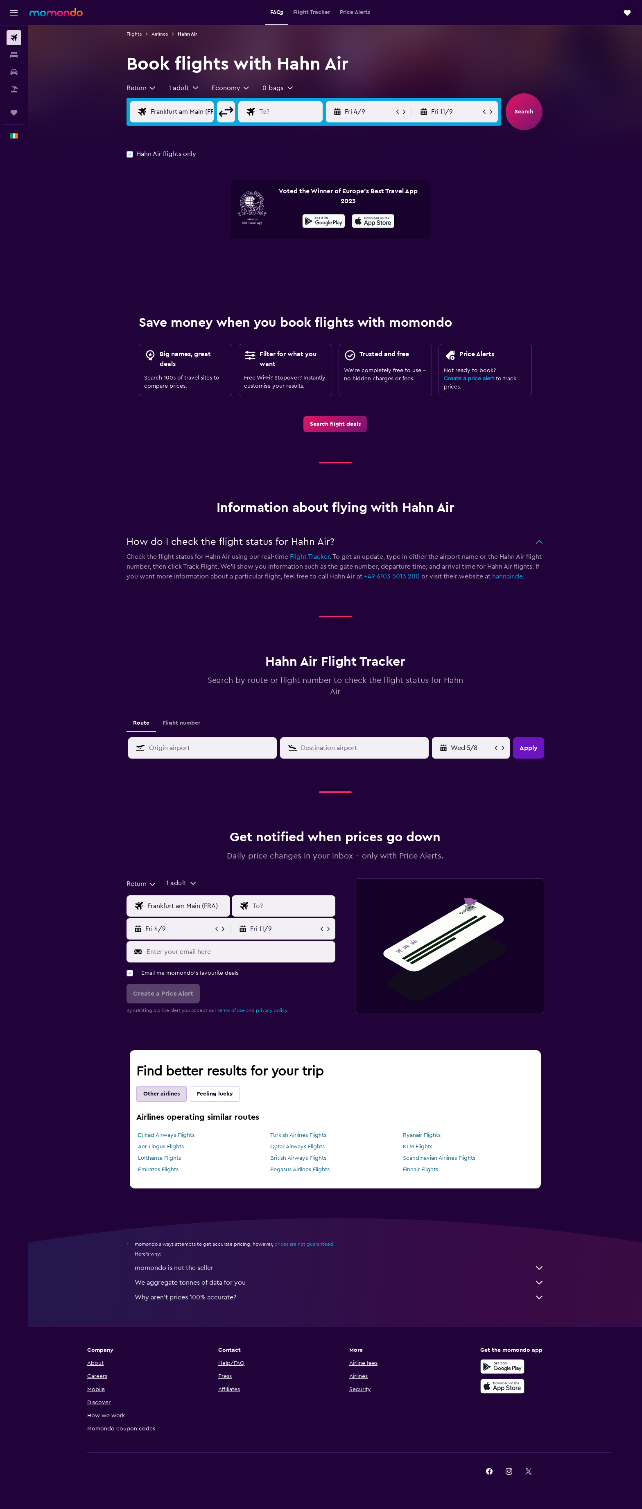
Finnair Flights (420, 1169)
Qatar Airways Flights (297, 1147)
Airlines (159, 34)
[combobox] (141, 88)
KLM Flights (417, 1147)
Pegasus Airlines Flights (300, 1169)
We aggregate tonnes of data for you (339, 1283)
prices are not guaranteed (303, 1244)
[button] (14, 13)
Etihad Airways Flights (166, 1135)
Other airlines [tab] (161, 1094)
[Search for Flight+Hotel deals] (14, 89)
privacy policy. (272, 1010)
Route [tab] (141, 723)
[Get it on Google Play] (323, 222)
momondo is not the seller (339, 1268)
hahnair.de (507, 576)
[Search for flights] (14, 37)
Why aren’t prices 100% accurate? (339, 1297)
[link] (335, 424)
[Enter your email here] (239, 952)
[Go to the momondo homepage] (56, 12)
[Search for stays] (14, 55)
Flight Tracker (310, 556)
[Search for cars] (14, 72)
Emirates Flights (158, 1169)
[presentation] (373, 221)
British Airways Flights (298, 1158)
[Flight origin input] (189, 111)
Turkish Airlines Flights (298, 1135)
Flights (134, 34)
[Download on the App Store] (373, 222)
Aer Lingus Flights (161, 1147)
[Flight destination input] (297, 111)
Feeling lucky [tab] (215, 1094)
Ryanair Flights (422, 1135)
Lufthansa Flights (159, 1158)
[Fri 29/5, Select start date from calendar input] (472, 748)
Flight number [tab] (181, 723)
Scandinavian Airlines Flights (439, 1158)
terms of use (231, 1010)
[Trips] (14, 112)
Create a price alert (469, 379)
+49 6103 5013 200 (392, 576)
